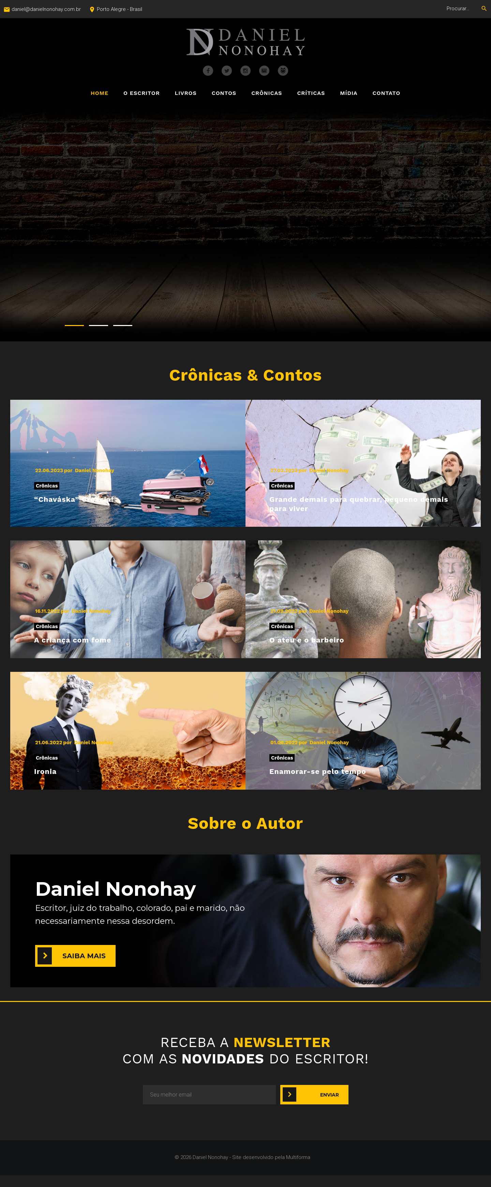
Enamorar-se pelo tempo (335, 781)
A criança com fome (87, 647)
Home (99, 93)
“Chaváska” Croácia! (88, 500)
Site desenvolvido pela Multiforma (271, 1169)
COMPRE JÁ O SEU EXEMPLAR (265, 283)
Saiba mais (84, 967)
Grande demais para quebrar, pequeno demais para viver (347, 506)
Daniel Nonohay (94, 470)
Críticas (311, 93)
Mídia (348, 93)
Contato (386, 93)
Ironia (49, 781)
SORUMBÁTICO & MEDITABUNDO (266, 180)
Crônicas (266, 93)
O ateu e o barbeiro (320, 647)
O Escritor (141, 93)
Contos (224, 93)
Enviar (329, 1106)
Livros (186, 93)
